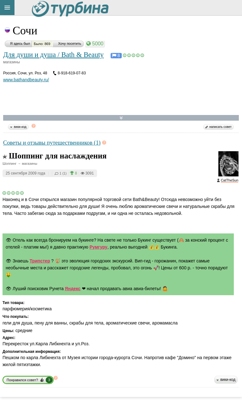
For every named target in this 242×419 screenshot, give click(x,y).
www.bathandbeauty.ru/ (26, 79)
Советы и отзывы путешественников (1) (52, 143)
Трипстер (40, 260)
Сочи (25, 30)
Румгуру (98, 247)
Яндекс (73, 288)
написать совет (220, 127)
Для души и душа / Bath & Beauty (53, 55)
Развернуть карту (121, 118)
